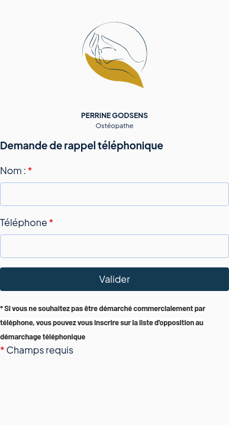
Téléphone (26, 222)
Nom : (16, 170)
